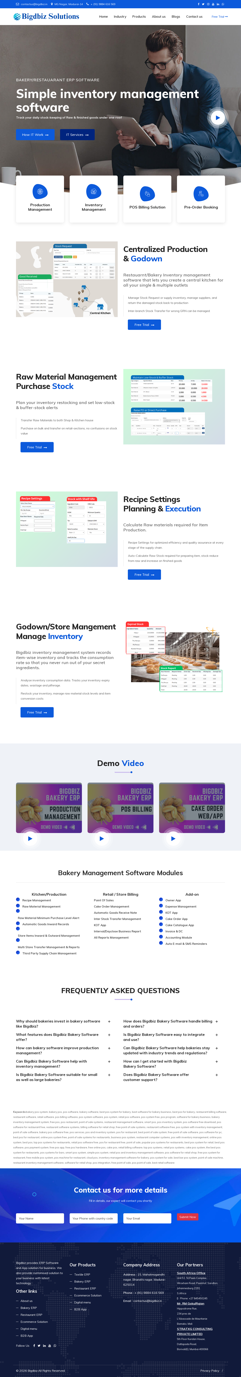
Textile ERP (82, 1274)
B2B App (27, 1335)
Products (139, 16)
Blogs (176, 16)
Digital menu (29, 1329)
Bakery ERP (29, 1308)
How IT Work (35, 134)
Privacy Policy (209, 1370)
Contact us (194, 16)
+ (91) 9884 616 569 (100, 4)
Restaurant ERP (31, 1315)
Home (103, 16)
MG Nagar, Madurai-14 (67, 4)
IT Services (77, 134)
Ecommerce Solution (34, 1322)
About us (159, 16)
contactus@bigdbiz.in (31, 4)
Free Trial (220, 16)
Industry (120, 16)
